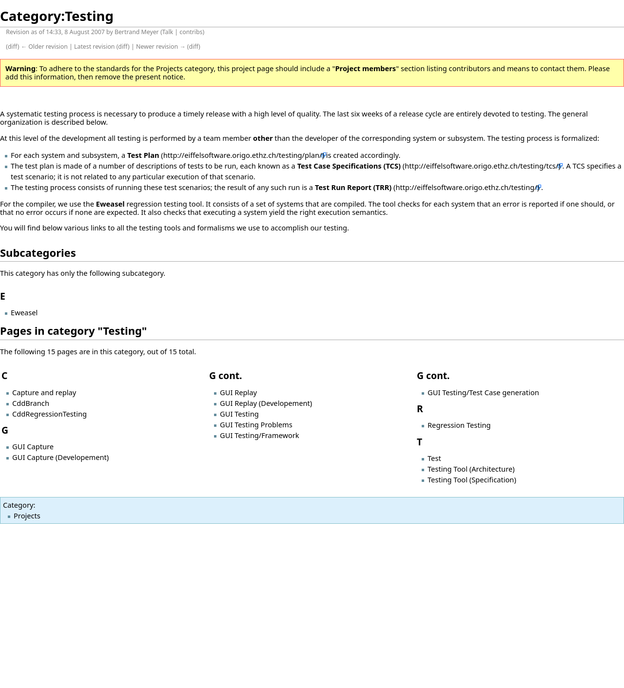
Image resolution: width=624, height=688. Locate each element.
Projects (27, 515)
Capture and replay (44, 392)
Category (18, 505)
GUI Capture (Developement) (60, 457)
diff (13, 46)
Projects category (185, 68)
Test (434, 458)
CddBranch (30, 403)
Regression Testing (459, 425)
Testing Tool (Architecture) (471, 469)
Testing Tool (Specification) (472, 479)
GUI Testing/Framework (259, 435)
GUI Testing (239, 414)
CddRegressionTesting (49, 414)
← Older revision (44, 46)
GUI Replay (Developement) (266, 403)
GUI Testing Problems (256, 424)
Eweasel (110, 204)
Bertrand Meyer (137, 32)
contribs (190, 32)
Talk (168, 32)
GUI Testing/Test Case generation (483, 392)
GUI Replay (238, 392)
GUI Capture (33, 446)
